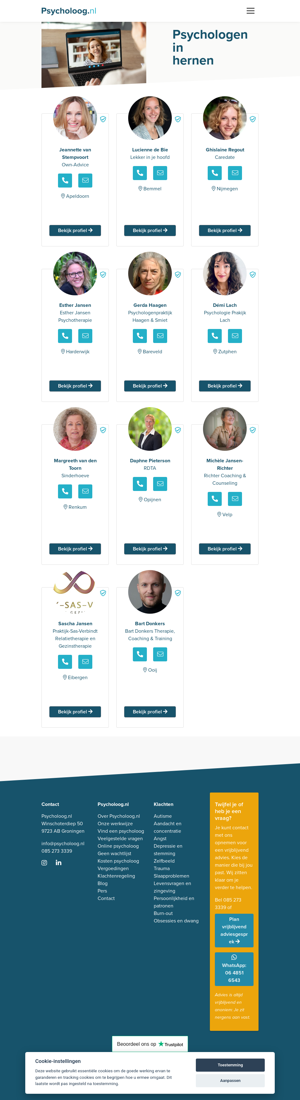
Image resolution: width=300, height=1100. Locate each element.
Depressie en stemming (168, 849)
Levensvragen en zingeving (172, 887)
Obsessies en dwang (176, 920)
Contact (106, 898)
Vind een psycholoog (121, 831)
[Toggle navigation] (251, 11)
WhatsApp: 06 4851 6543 (234, 969)
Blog (103, 883)
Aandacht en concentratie (167, 827)
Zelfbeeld (164, 860)
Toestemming (230, 1065)
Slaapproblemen (171, 875)
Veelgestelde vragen (120, 838)
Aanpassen (230, 1080)
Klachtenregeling (116, 875)
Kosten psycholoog (118, 860)
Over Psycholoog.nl (119, 816)
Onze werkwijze (115, 823)
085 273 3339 (56, 851)
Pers (102, 890)
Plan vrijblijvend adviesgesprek (234, 930)
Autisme (163, 816)
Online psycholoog (118, 846)
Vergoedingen (113, 868)
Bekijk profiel (75, 230)
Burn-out (163, 913)
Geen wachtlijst (114, 853)
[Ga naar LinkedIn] (62, 863)
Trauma (162, 868)
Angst (160, 838)
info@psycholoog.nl (63, 843)
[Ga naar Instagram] (48, 863)
